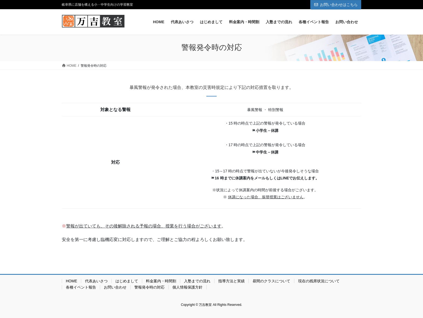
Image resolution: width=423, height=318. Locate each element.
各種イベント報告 (81, 287)
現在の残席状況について (319, 281)
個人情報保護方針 (187, 287)
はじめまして (126, 281)
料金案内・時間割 (161, 281)
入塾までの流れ (197, 281)
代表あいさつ (96, 281)
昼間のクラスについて (271, 281)
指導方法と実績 (231, 281)
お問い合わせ (115, 287)
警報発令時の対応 (149, 287)
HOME (71, 281)
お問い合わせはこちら (336, 4)
